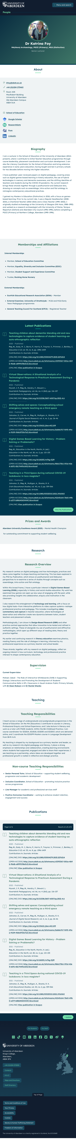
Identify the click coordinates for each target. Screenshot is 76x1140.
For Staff (45, 1030)
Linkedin (12, 136)
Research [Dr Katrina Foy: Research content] (38, 551)
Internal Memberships (14, 253)
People (7, 12)
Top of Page (38, 1096)
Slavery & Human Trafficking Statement (19, 1125)
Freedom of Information (14, 1130)
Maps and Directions (12, 1082)
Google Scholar (15, 119)
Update (67, 1018)
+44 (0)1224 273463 (14, 87)
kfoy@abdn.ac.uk (14, 83)
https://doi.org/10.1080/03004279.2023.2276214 (44, 357)
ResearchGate (14, 125)
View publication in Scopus (30, 368)
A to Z (7, 1077)
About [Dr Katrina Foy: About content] (38, 69)
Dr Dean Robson (14, 686)
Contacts (8, 1072)
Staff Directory (10, 1087)
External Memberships (14, 288)
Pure (10, 131)
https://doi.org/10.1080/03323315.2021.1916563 (44, 494)
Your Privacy (9, 1110)
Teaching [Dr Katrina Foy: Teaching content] (38, 700)
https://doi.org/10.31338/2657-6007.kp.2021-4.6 (44, 398)
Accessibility (9, 1115)
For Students (32, 1030)
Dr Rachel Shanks (33, 686)
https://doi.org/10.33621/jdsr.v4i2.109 (39, 426)
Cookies (8, 1120)
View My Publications (62, 510)
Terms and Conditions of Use (15, 1105)
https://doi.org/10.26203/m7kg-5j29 (38, 460)
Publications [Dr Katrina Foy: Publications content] (38, 812)
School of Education (15, 113)
